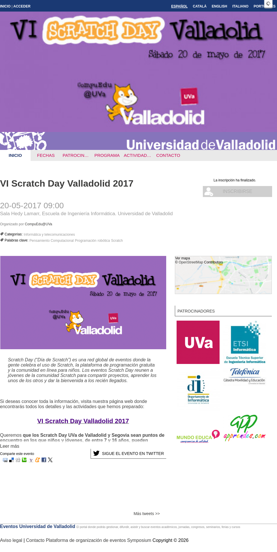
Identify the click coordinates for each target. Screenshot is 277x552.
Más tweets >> (147, 513)
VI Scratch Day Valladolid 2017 (66, 183)
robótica (104, 241)
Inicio (5, 6)
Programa (107, 155)
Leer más (9, 446)
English (219, 6)
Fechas (46, 155)
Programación (85, 241)
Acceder (21, 6)
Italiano (240, 6)
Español (179, 6)
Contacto (168, 155)
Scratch (117, 241)
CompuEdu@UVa (38, 224)
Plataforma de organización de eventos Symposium (99, 540)
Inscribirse (237, 191)
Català (200, 6)
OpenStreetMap (191, 262)
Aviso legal (12, 540)
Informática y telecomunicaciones (49, 235)
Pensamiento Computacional (51, 241)
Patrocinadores (77, 155)
